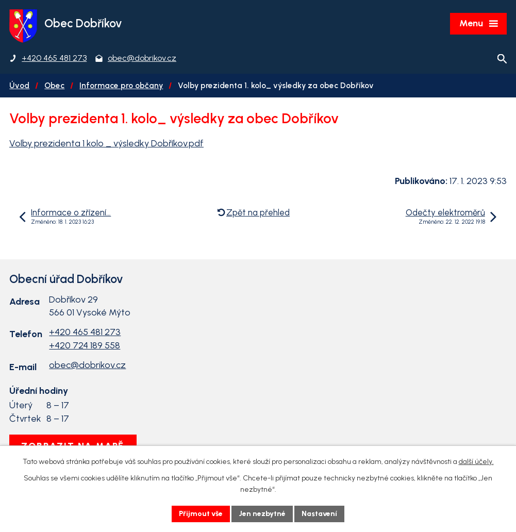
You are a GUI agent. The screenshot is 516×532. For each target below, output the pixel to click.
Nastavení (319, 513)
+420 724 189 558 (84, 345)
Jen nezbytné (262, 513)
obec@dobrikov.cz (87, 365)
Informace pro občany (121, 85)
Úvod (19, 85)
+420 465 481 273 (85, 332)
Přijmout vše (201, 513)
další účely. (476, 461)
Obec (54, 85)
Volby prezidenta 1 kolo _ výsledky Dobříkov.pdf (106, 143)
